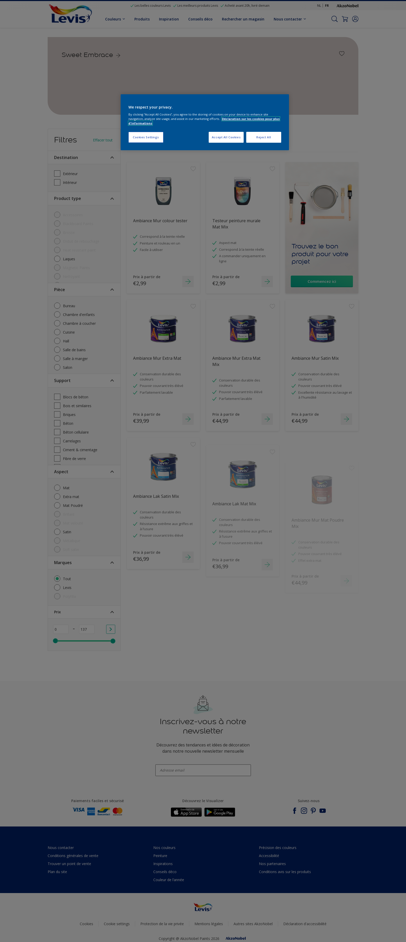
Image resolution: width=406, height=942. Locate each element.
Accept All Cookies (226, 137)
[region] (205, 122)
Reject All (263, 137)
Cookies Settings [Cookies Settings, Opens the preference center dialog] (146, 137)
